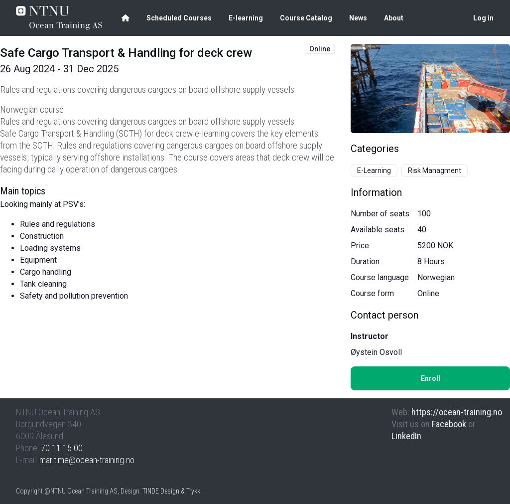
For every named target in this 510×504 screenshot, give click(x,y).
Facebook (449, 424)
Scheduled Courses (179, 18)
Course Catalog (306, 18)
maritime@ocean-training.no (86, 460)
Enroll (430, 378)
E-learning (246, 18)
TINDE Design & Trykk (171, 491)
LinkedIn (406, 436)
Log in (483, 18)
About (393, 18)
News (358, 18)
